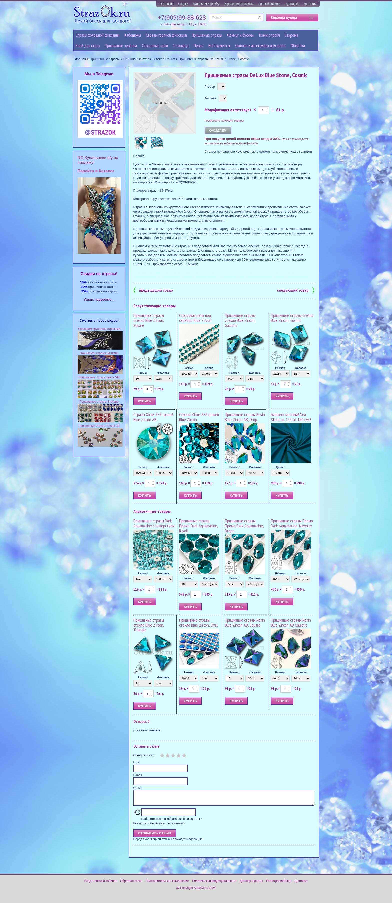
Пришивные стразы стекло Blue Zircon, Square (149, 320)
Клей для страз (88, 45)
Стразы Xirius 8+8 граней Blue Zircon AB (153, 417)
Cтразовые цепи (155, 45)
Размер (210, 86)
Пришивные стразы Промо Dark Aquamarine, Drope (244, 526)
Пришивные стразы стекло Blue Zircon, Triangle (149, 625)
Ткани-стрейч (269, 35)
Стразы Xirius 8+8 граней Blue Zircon (199, 417)
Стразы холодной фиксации (98, 35)
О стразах (167, 4)
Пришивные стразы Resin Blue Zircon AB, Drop (245, 417)
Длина (209, 367)
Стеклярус (181, 45)
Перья (199, 45)
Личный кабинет (269, 4)
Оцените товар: (144, 755)
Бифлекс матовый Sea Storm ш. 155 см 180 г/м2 (291, 417)
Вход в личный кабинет (100, 884)
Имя (136, 762)
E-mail (138, 775)
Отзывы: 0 (142, 721)
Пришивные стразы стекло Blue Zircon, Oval (198, 622)
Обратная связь (131, 884)
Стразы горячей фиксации (166, 35)
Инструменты (219, 45)
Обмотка (298, 45)
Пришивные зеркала (121, 45)
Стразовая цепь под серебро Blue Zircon (195, 317)
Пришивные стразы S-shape (99, 401)
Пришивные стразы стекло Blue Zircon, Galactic (240, 320)
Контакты (310, 4)
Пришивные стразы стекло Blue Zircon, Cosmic (292, 317)
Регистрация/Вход (279, 884)
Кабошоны (132, 35)
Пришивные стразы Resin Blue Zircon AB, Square (245, 622)
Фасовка (210, 98)
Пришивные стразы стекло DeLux (149, 59)
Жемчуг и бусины (240, 35)
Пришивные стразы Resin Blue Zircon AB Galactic (291, 622)
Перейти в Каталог (96, 171)
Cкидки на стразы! (99, 274)
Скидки (183, 4)
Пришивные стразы (207, 35)
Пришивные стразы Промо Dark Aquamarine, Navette (292, 523)
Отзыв (138, 788)
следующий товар (295, 290)
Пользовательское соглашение (167, 884)
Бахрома (291, 35)
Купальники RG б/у (206, 4)
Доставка (292, 4)
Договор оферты (251, 884)
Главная (80, 59)
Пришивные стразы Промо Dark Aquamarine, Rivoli (198, 526)
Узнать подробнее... (99, 299)
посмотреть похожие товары (224, 120)
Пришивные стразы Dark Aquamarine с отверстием (154, 523)
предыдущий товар (153, 290)
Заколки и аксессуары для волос (260, 45)
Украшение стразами (239, 4)
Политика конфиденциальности (214, 884)
